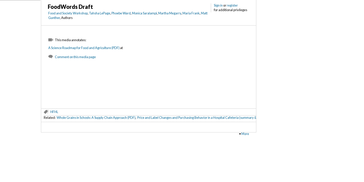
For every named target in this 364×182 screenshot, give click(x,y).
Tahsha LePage (99, 13)
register (232, 5)
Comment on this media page (75, 57)
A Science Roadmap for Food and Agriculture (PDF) (84, 48)
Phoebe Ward (121, 13)
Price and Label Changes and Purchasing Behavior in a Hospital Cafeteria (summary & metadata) (204, 118)
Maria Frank (191, 13)
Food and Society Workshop (68, 13)
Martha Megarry (169, 13)
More (245, 134)
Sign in (218, 5)
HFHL (54, 112)
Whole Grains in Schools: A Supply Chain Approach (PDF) (96, 118)
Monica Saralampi (144, 13)
